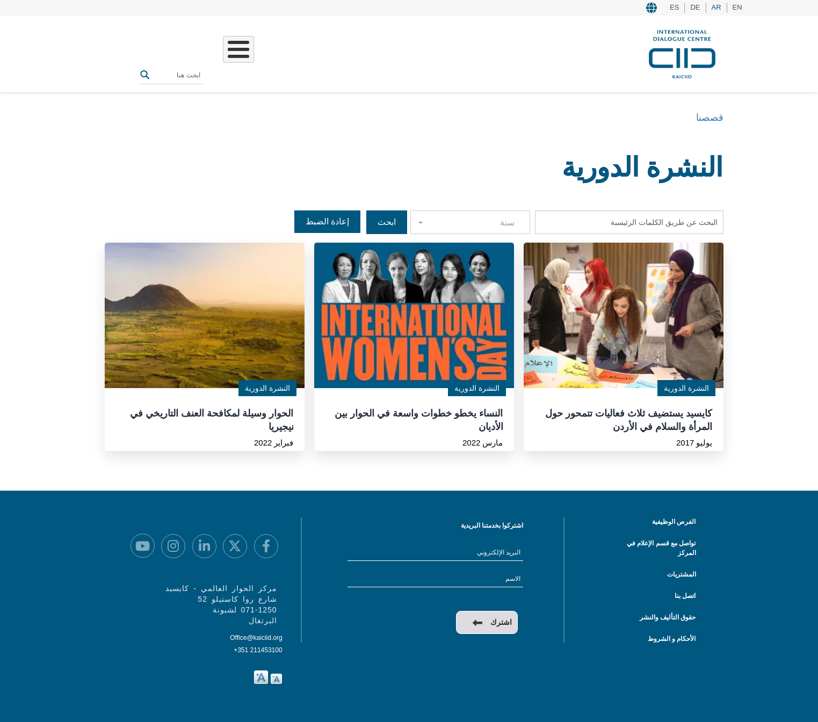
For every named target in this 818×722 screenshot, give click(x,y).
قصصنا (332, 52)
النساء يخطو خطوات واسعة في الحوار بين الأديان (419, 419)
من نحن (396, 52)
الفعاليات (294, 52)
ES (674, 7)
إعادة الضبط (327, 221)
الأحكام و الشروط (672, 639)
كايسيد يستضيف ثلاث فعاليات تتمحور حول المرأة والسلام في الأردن (628, 419)
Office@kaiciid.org (256, 637)
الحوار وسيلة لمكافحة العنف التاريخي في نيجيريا (211, 419)
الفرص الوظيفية (674, 522)
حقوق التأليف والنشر (668, 617)
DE (695, 7)
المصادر (254, 52)
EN (737, 7)
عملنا (363, 52)
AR (716, 7)
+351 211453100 (258, 650)
